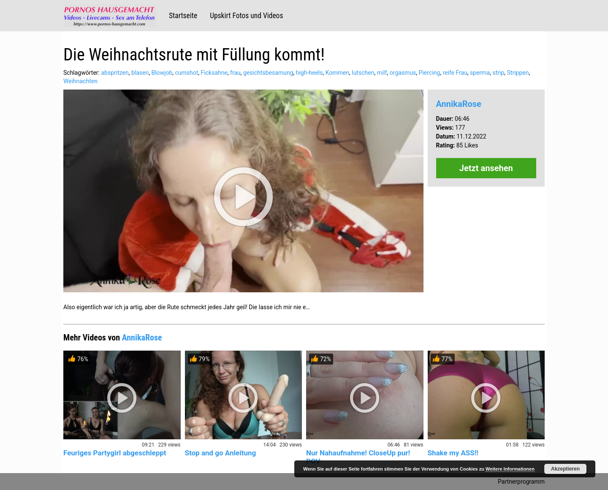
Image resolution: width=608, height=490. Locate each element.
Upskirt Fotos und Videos (246, 15)
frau (235, 72)
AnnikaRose (458, 104)
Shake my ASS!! (453, 453)
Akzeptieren (565, 469)
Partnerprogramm (521, 481)
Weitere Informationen (510, 468)
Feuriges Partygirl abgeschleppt (114, 453)
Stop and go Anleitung (220, 453)
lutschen (363, 72)
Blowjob (161, 72)
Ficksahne (214, 72)
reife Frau (454, 72)
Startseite (183, 15)
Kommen (337, 72)
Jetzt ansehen (486, 168)
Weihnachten (80, 81)
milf (382, 72)
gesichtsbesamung (268, 72)
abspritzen (114, 72)
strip (498, 72)
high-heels (309, 72)
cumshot (186, 72)
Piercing (429, 72)
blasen (140, 72)
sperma (480, 72)
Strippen (518, 72)
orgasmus (403, 72)
